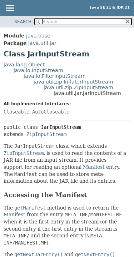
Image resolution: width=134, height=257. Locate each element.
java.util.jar (42, 43)
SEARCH (22, 21)
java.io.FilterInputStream (55, 76)
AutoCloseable (50, 112)
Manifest (94, 167)
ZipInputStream (46, 134)
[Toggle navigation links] (10, 9)
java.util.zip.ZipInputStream (78, 87)
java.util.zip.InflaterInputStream (73, 82)
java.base (38, 36)
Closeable (16, 112)
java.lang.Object (24, 64)
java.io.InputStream (38, 70)
